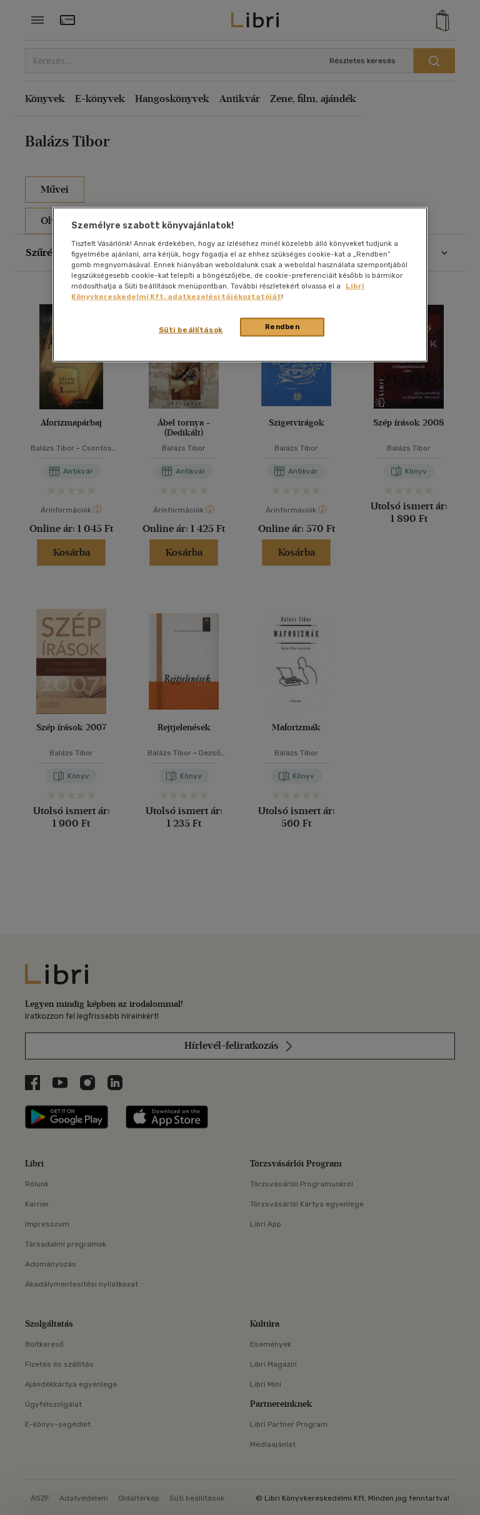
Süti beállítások (191, 329)
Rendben (282, 326)
